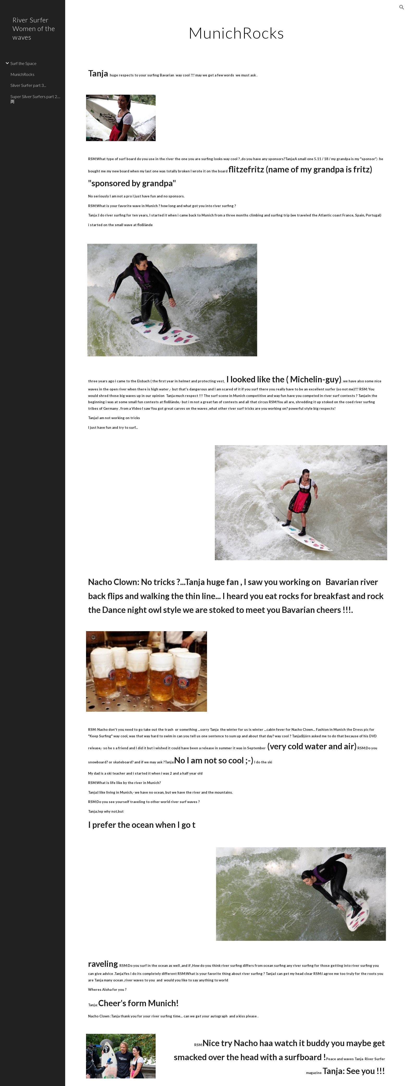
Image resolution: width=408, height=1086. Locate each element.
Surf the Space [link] (23, 63)
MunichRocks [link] (22, 74)
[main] (237, 32)
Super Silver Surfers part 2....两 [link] (35, 99)
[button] (401, 7)
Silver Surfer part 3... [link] (28, 85)
